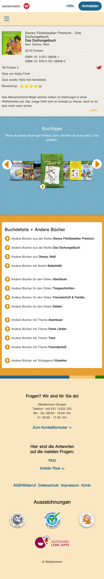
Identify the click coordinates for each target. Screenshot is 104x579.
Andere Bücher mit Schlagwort (39, 360)
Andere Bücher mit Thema (37, 320)
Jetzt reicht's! (55, 187)
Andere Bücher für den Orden (39, 279)
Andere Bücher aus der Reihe (52, 238)
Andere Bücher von (33, 256)
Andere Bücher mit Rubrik (36, 266)
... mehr (92, 110)
